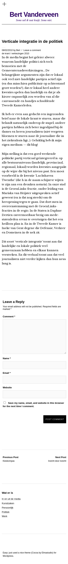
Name (7, 358)
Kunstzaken (8, 503)
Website (7, 387)
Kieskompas (10, 458)
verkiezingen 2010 (20, 53)
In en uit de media (11, 499)
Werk (4, 516)
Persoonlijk (7, 507)
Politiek (5, 512)
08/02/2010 (7, 50)
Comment (9, 316)
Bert (18, 50)
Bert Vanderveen (34, 14)
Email (7, 373)
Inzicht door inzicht (57, 458)
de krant (6, 53)
